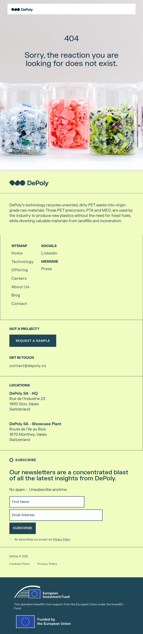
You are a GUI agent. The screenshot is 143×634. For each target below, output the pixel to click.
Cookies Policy (19, 565)
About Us (20, 289)
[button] (132, 9)
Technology (22, 264)
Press (46, 271)
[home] (21, 10)
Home (17, 255)
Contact (19, 305)
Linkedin (49, 255)
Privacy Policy (61, 541)
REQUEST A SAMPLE (33, 343)
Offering (19, 272)
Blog (15, 297)
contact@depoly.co (27, 367)
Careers (19, 280)
